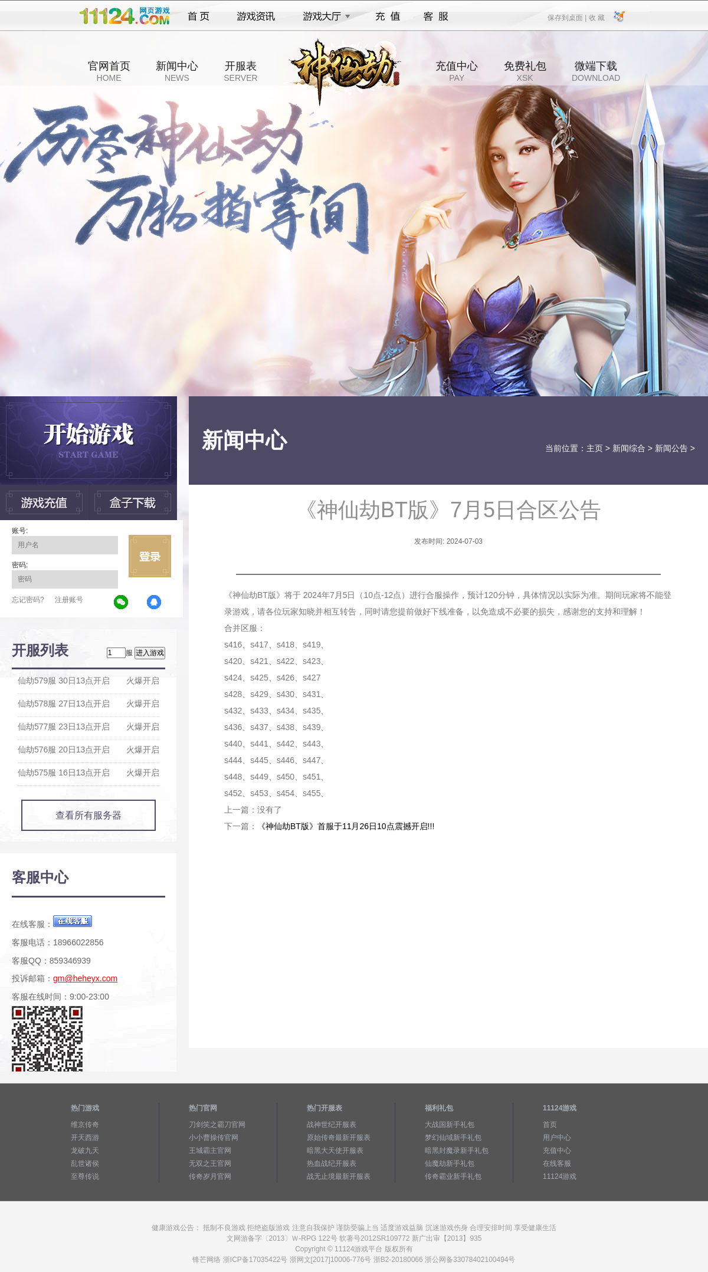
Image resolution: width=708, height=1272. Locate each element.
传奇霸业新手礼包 (453, 1176)
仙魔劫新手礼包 (449, 1163)
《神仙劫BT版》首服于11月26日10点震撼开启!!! (345, 826)
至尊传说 (85, 1176)
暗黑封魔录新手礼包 (457, 1150)
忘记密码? (28, 600)
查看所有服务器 (88, 815)
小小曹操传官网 (213, 1137)
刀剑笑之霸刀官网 (217, 1124)
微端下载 (596, 71)
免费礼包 (525, 71)
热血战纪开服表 (331, 1163)
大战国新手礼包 (449, 1124)
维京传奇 (85, 1124)
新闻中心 (177, 71)
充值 (387, 16)
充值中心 (456, 71)
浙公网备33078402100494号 (470, 1259)
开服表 (240, 71)
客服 (436, 16)
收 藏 (596, 17)
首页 (198, 16)
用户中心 (557, 1137)
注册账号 (69, 600)
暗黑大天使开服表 (335, 1150)
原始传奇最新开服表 (339, 1137)
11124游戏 (559, 1176)
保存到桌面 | (567, 17)
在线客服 (557, 1163)
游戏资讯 (256, 16)
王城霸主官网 (210, 1150)
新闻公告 (671, 448)
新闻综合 (628, 448)
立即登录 (150, 556)
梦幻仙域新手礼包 (453, 1137)
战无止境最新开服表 (339, 1176)
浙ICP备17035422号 (255, 1259)
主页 (594, 448)
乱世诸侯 (85, 1163)
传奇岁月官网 (210, 1176)
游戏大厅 (323, 16)
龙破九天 (85, 1150)
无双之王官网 (210, 1163)
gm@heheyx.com (85, 978)
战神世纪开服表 (331, 1124)
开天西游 (85, 1137)
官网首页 (109, 71)
